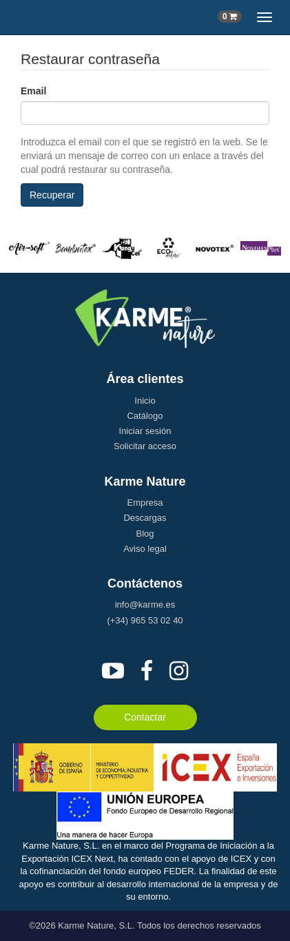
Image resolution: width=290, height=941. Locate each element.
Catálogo (145, 416)
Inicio (144, 400)
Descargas (144, 518)
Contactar (145, 717)
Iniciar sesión (145, 431)
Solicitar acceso (145, 446)
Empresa (145, 502)
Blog (145, 533)
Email (33, 90)
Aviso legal (145, 549)
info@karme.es (145, 604)
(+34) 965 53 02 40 (145, 620)
